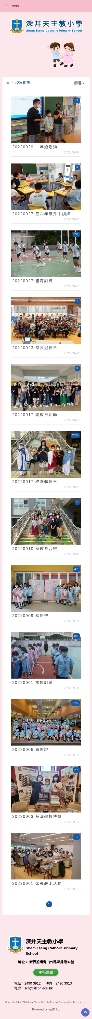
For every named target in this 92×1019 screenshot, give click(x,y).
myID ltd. (54, 1009)
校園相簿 (22, 83)
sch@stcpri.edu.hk (39, 988)
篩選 (79, 83)
